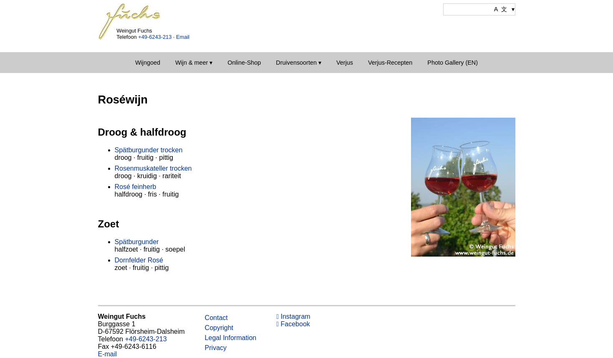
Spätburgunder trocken (149, 150)
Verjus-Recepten (390, 62)
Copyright (219, 327)
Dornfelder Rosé (139, 260)
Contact (216, 317)
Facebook (293, 324)
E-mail (107, 354)
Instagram (293, 316)
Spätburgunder (137, 241)
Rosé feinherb (135, 186)
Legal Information (231, 337)
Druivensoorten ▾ (298, 62)
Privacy (216, 347)
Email (182, 37)
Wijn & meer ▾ (193, 62)
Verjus (344, 62)
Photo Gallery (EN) (452, 62)
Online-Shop (244, 62)
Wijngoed (147, 62)
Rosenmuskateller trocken (153, 168)
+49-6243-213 (155, 37)
